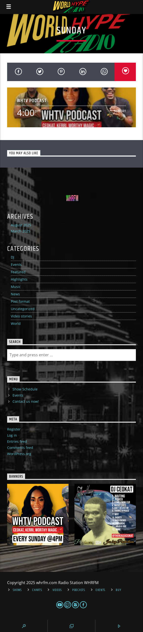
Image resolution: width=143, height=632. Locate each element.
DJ (12, 257)
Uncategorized (23, 308)
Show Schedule (25, 389)
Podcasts (78, 590)
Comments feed (20, 447)
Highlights (19, 279)
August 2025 (21, 225)
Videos (57, 590)
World (16, 323)
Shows (17, 590)
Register (14, 429)
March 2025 (20, 231)
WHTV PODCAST (31, 100)
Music (16, 286)
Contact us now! (26, 401)
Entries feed (17, 441)
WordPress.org (19, 453)
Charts (37, 590)
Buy (118, 590)
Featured (18, 272)
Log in (12, 435)
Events (16, 264)
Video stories (21, 316)
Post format (20, 301)
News (15, 294)
